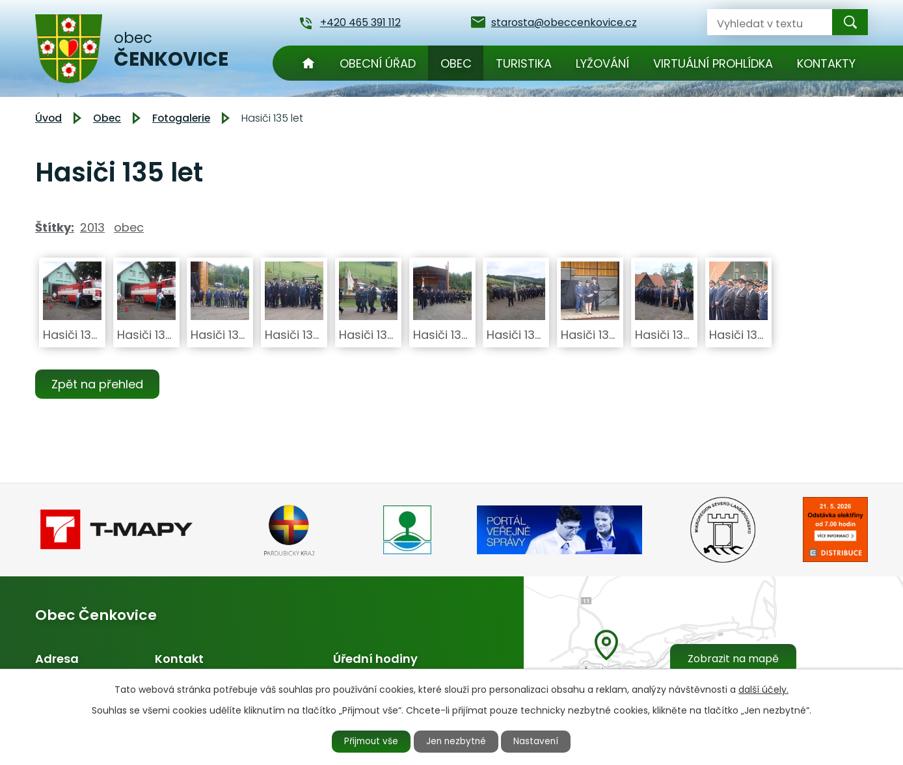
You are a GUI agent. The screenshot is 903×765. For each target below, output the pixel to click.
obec (129, 227)
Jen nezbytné (457, 740)
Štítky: (54, 227)
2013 (92, 227)
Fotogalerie (181, 118)
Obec (456, 63)
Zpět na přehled (98, 384)
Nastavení (540, 740)
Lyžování (602, 63)
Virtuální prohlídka (713, 63)
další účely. (763, 688)
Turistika (524, 63)
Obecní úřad (378, 63)
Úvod (308, 63)
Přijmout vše (368, 740)
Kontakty (826, 63)
